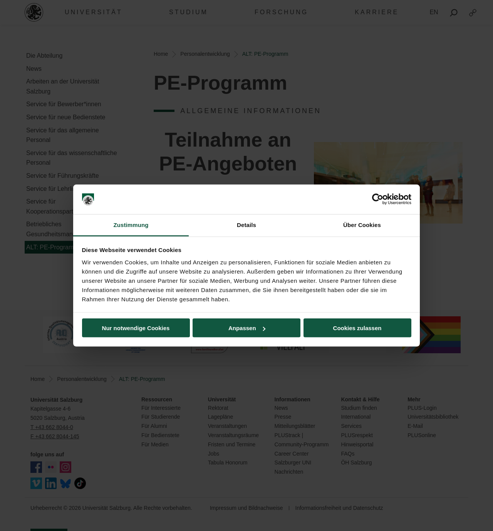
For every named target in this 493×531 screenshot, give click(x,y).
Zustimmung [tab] (131, 224)
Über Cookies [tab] (362, 224)
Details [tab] (246, 224)
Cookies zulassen (357, 328)
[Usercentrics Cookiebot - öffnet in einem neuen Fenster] (377, 199)
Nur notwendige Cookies (136, 328)
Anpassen (246, 328)
